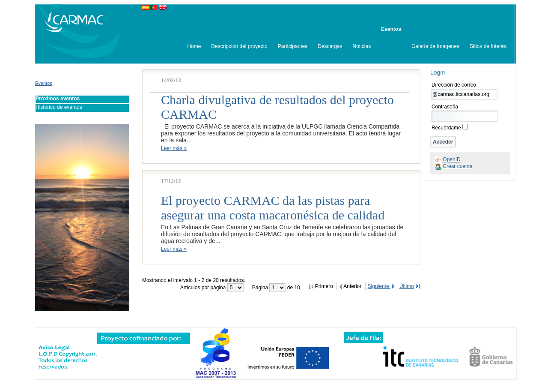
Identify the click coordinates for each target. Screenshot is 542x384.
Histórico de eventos (59, 107)
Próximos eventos (58, 99)
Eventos (43, 83)
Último (406, 286)
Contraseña (445, 106)
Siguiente (379, 286)
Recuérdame (446, 128)
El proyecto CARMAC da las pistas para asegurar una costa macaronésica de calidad (272, 207)
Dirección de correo (454, 84)
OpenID (451, 160)
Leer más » (174, 148)
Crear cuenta (457, 167)
